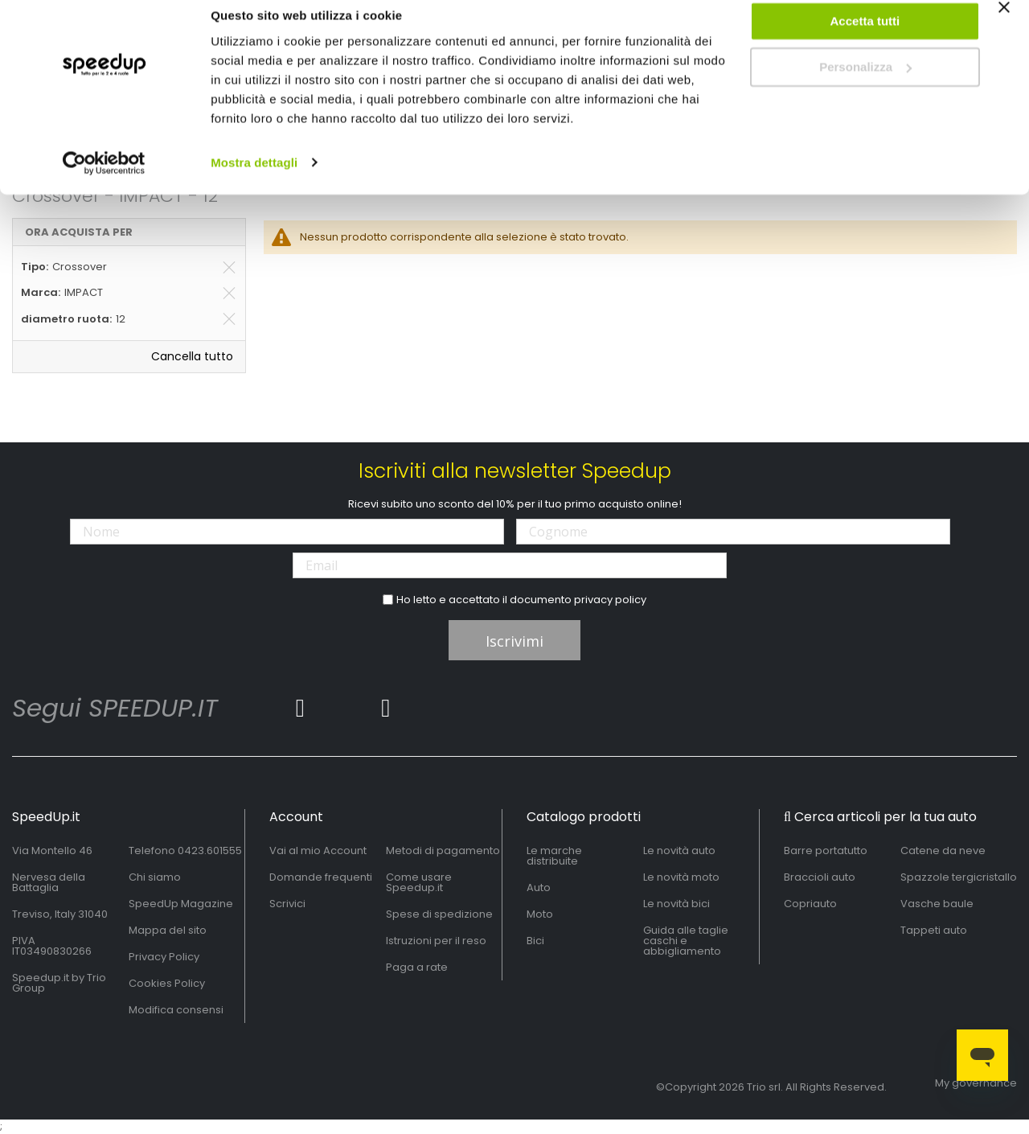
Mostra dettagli (254, 180)
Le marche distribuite (554, 856)
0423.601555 (210, 850)
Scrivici (287, 903)
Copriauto (810, 903)
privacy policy (610, 599)
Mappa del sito (168, 930)
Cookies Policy (167, 983)
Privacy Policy (164, 956)
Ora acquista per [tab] (79, 232)
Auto (539, 887)
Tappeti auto (933, 930)
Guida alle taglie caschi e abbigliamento (685, 940)
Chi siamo (155, 877)
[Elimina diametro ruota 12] (229, 319)
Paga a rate (417, 967)
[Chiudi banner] (1004, 32)
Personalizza (865, 85)
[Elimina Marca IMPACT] (229, 293)
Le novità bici (676, 903)
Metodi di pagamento (443, 850)
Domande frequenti (320, 877)
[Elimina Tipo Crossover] (229, 267)
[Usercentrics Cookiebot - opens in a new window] (104, 180)
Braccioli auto (819, 877)
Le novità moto (681, 877)
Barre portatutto (825, 850)
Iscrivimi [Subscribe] (514, 641)
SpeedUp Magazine (181, 903)
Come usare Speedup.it (419, 882)
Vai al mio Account (318, 850)
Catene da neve (943, 850)
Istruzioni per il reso (436, 940)
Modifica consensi (176, 1009)
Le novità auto (679, 850)
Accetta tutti (865, 39)
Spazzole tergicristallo (958, 877)
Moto (540, 914)
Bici (535, 940)
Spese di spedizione (439, 914)
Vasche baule (937, 903)
